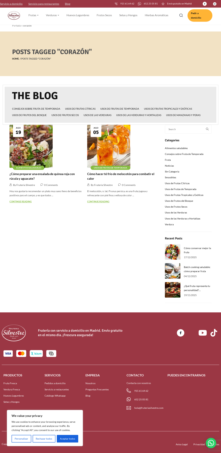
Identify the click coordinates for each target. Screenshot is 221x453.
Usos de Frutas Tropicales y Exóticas (168, 108)
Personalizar (21, 438)
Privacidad (199, 444)
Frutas (33, 15)
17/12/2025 (190, 257)
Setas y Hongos (128, 15)
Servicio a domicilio (11, 3)
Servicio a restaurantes (57, 389)
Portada (16, 25)
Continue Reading (20, 201)
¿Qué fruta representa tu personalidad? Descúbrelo (197, 290)
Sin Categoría (172, 171)
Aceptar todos (67, 438)
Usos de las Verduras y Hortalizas (138, 115)
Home (15, 58)
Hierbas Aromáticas (156, 15)
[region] (45, 428)
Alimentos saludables (28, 167)
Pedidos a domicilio (55, 383)
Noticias (169, 165)
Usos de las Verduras (97, 115)
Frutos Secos (104, 15)
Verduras (52, 15)
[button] (211, 443)
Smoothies (170, 177)
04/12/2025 (190, 276)
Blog (67, 3)
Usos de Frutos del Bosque (29, 115)
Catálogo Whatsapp (55, 395)
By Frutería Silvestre (22, 185)
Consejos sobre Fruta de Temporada (36, 108)
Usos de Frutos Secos (65, 115)
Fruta (168, 159)
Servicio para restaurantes (43, 3)
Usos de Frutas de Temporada (119, 108)
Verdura (169, 224)
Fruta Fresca (10, 383)
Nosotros (90, 383)
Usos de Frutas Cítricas (80, 108)
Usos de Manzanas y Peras (183, 115)
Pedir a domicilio (196, 15)
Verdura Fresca (11, 389)
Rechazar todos (44, 438)
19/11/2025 (190, 295)
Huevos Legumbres (77, 15)
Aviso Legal (182, 444)
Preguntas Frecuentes (97, 389)
